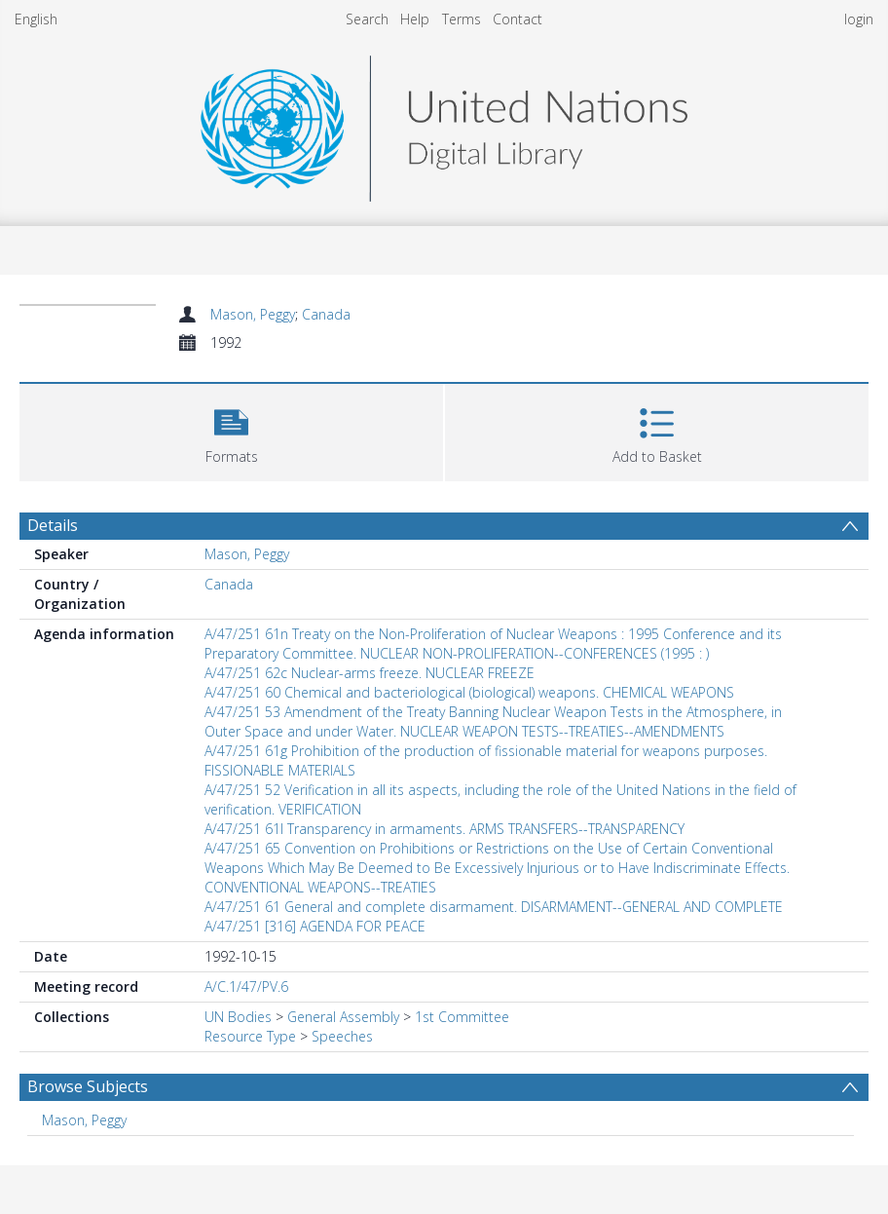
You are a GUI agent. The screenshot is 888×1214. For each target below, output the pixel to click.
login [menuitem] (858, 19)
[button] (231, 430)
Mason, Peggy (252, 314)
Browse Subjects (87, 1086)
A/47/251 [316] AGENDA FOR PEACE (315, 926)
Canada (326, 314)
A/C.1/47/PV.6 (246, 986)
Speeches (342, 1036)
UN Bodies (238, 1016)
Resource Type (250, 1036)
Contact (517, 19)
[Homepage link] (444, 123)
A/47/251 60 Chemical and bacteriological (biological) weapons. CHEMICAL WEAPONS (469, 692)
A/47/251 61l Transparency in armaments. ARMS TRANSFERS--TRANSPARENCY (444, 828)
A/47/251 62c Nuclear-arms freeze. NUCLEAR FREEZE (369, 673)
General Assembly (343, 1016)
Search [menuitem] (367, 19)
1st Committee (462, 1016)
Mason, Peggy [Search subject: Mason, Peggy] (84, 1120)
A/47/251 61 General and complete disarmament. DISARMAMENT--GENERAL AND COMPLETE (493, 906)
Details (52, 525)
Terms (461, 19)
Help (414, 19)
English (36, 19)
